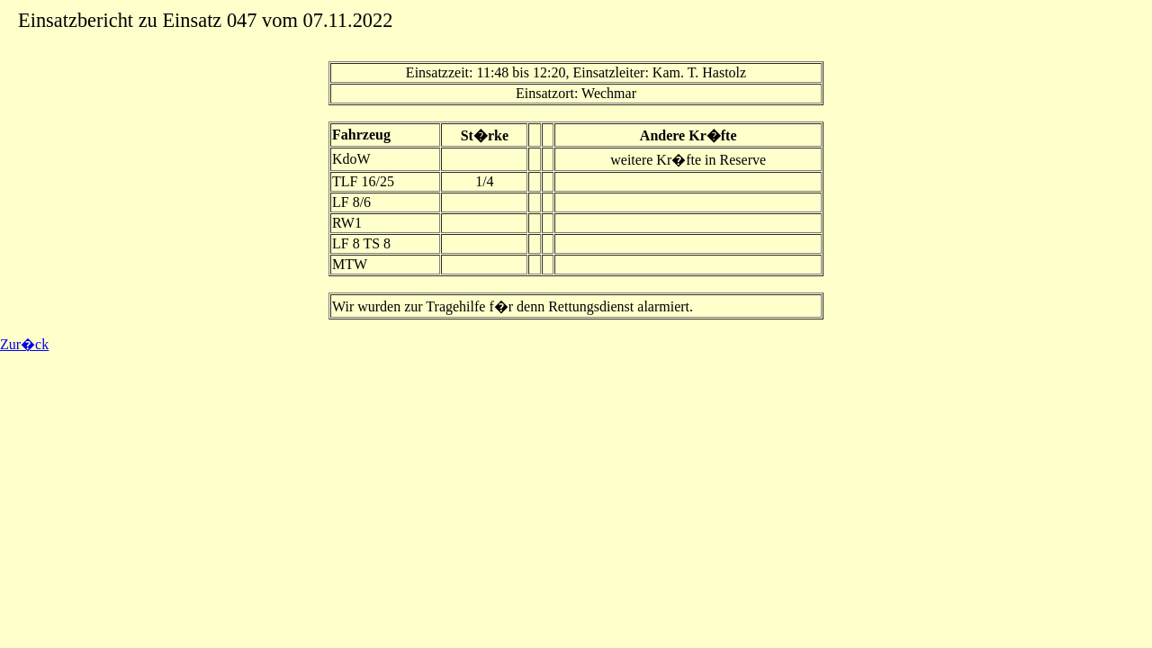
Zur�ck (24, 344)
